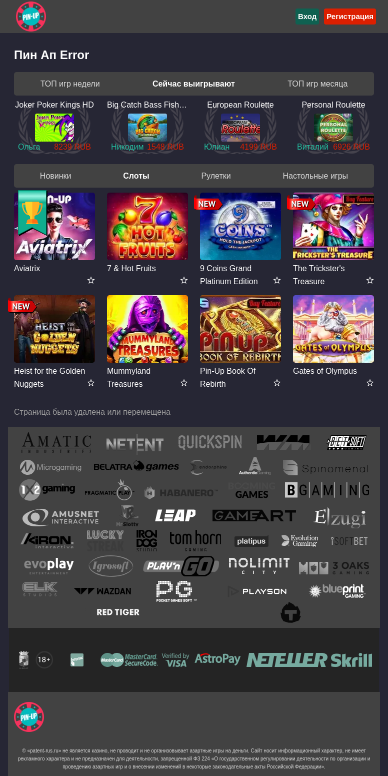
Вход (307, 16)
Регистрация (350, 16)
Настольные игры (315, 176)
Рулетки (215, 176)
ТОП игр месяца (318, 84)
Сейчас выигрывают (193, 84)
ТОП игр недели (70, 84)
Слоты (136, 176)
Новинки (56, 176)
